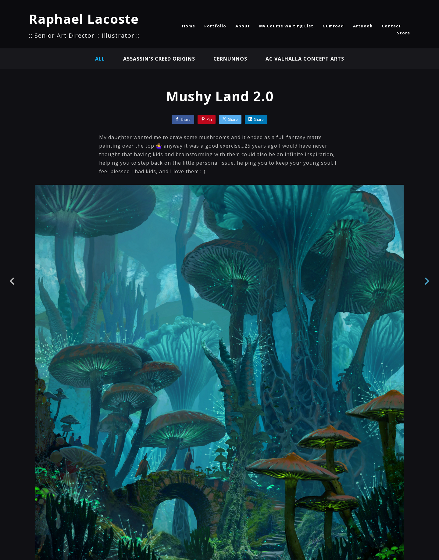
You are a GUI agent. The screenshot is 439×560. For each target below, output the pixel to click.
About (242, 26)
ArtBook (363, 26)
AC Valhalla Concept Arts (305, 58)
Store (403, 33)
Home (188, 26)
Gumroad (333, 26)
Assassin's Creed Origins (159, 58)
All (100, 58)
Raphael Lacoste (84, 18)
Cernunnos (230, 58)
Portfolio (215, 26)
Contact (391, 26)
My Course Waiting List (286, 26)
